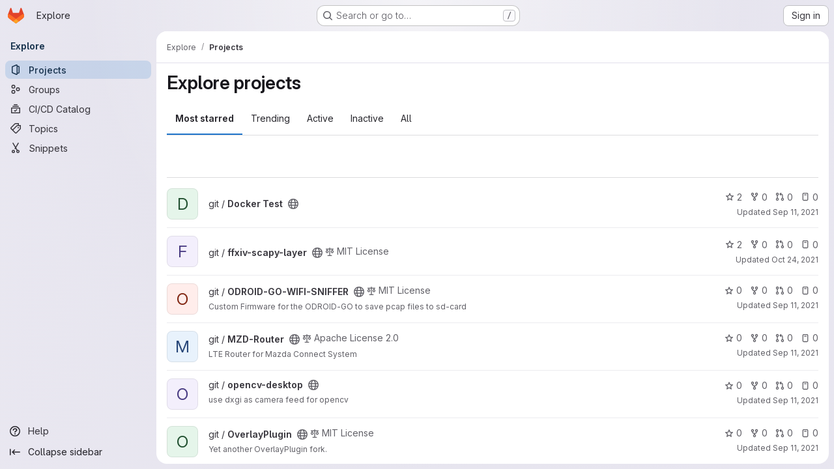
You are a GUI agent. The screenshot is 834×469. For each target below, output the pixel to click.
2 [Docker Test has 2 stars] (733, 197)
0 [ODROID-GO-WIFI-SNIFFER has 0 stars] (733, 290)
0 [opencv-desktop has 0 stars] (733, 385)
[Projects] (78, 70)
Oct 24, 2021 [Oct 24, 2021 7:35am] (794, 259)
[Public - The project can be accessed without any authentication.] (293, 204)
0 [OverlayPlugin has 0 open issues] (809, 432)
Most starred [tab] (204, 118)
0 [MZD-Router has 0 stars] (733, 337)
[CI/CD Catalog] (78, 109)
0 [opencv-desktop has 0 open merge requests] (784, 385)
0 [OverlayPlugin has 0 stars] (733, 432)
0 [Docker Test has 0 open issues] (809, 197)
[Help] (78, 431)
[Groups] (78, 89)
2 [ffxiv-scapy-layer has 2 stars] (733, 244)
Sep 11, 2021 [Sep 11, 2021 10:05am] (795, 212)
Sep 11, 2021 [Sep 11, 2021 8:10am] (795, 448)
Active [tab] (320, 118)
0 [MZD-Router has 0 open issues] (809, 337)
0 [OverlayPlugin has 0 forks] (759, 432)
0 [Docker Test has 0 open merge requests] (784, 197)
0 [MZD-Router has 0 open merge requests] (784, 337)
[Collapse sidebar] (78, 452)
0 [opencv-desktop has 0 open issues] (809, 385)
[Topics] (78, 128)
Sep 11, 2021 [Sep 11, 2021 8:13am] (795, 305)
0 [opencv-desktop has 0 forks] (759, 385)
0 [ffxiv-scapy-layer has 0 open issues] (809, 244)
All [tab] (406, 118)
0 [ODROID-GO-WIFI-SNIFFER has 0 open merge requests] (784, 290)
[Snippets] (78, 148)
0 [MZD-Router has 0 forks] (759, 337)
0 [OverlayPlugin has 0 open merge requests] (784, 432)
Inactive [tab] (367, 118)
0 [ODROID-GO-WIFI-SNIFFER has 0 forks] (759, 290)
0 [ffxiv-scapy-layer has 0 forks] (759, 244)
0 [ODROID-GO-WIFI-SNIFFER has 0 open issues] (809, 290)
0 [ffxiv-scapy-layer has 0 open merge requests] (784, 244)
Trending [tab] (270, 118)
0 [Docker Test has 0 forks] (759, 197)
